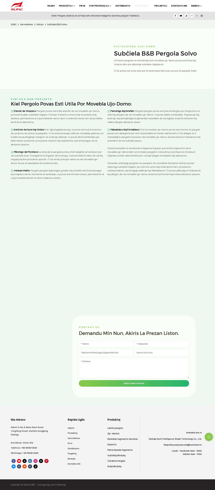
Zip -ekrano (113, 433)
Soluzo (40, 24)
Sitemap (61, 484)
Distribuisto (73, 448)
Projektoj (72, 453)
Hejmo (71, 427)
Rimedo (72, 458)
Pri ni (70, 443)
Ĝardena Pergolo (116, 460)
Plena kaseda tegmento (120, 450)
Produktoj (72, 433)
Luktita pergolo (115, 428)
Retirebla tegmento (118, 439)
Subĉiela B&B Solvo (57, 24)
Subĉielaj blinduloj (116, 455)
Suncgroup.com (47, 484)
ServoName (26, 24)
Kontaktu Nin (74, 463)
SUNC (14, 24)
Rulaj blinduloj (114, 466)
